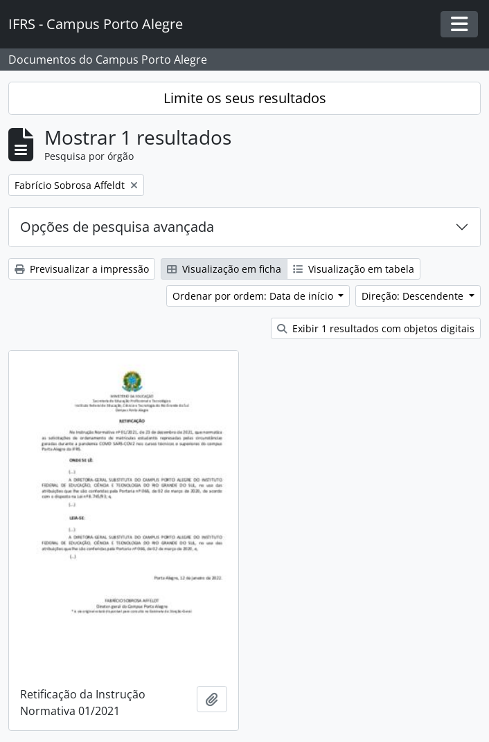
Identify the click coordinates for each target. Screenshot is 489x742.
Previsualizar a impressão (82, 268)
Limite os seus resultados (244, 98)
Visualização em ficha (224, 268)
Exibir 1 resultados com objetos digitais (375, 328)
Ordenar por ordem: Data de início (254, 295)
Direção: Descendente (414, 295)
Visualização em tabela (353, 268)
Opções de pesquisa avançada (117, 226)
